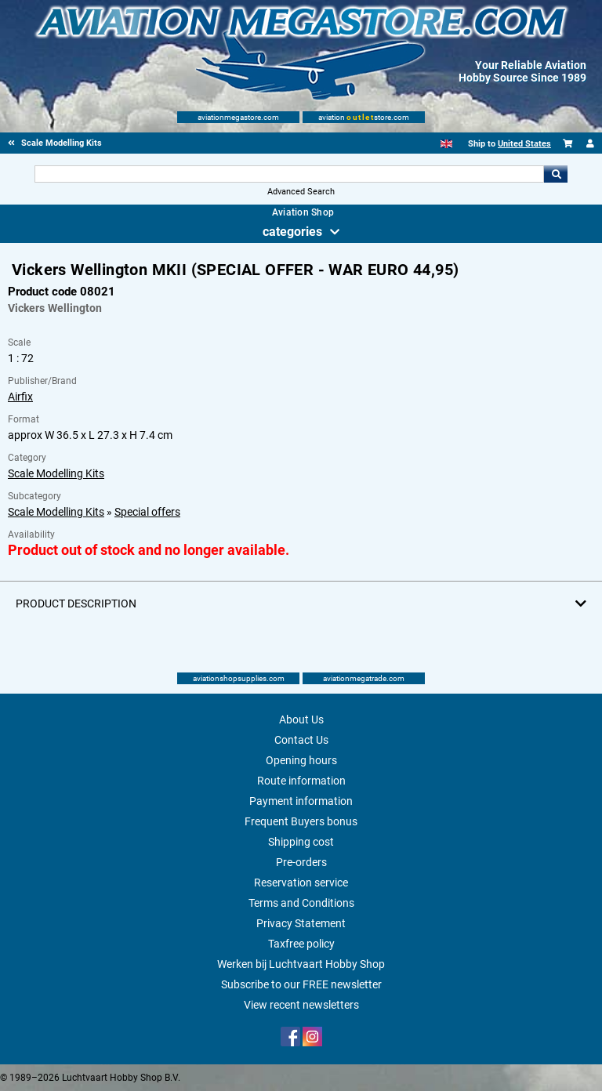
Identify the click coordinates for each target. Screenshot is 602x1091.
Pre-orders (301, 862)
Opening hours (301, 760)
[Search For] (288, 174)
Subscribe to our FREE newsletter (301, 984)
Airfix (20, 396)
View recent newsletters (301, 1005)
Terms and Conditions (301, 903)
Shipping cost (301, 841)
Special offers (147, 512)
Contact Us (301, 740)
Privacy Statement (301, 923)
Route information (301, 780)
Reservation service (301, 882)
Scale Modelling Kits (56, 473)
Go (556, 174)
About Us (301, 719)
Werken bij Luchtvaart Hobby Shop (301, 964)
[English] (446, 144)
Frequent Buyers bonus (301, 821)
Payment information (301, 801)
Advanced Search (301, 192)
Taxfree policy (301, 943)
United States (524, 144)
